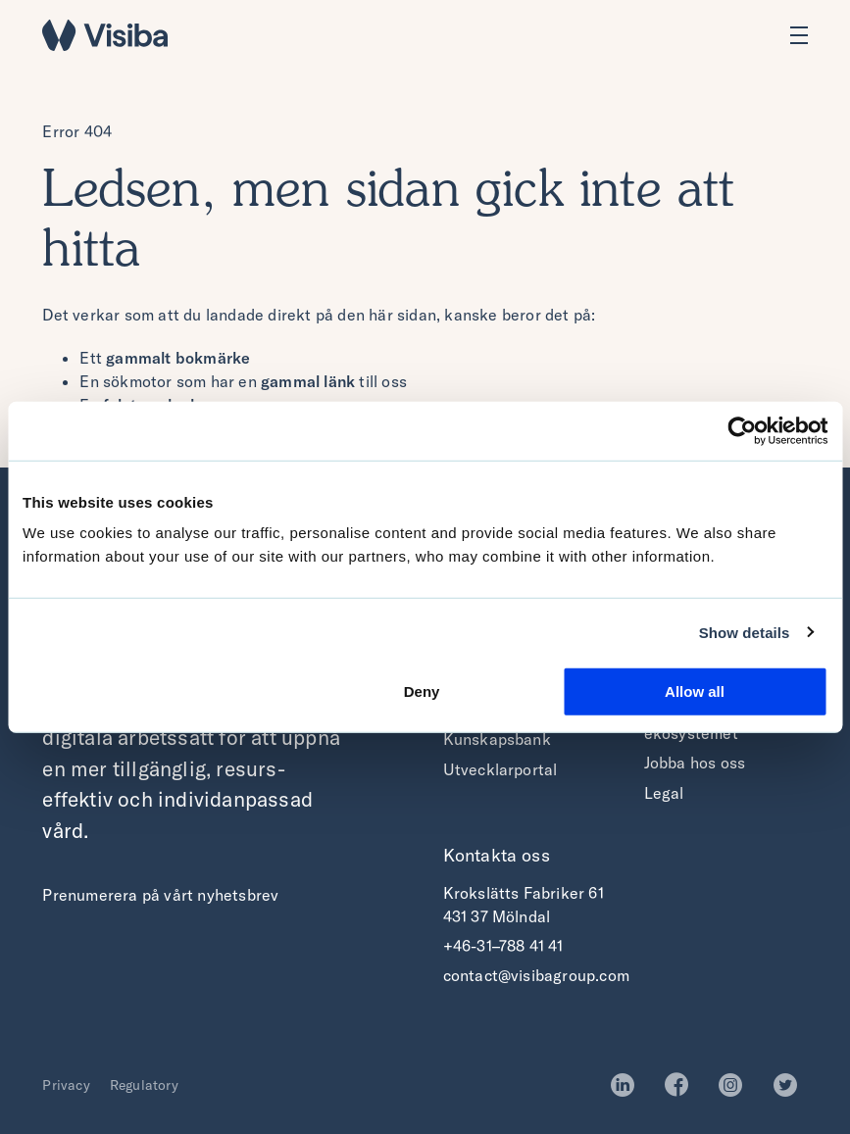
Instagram (736, 1085)
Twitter (791, 1085)
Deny (422, 691)
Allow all (695, 691)
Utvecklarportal (500, 769)
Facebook (682, 1085)
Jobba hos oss (695, 762)
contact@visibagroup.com (536, 975)
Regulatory (144, 1085)
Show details (744, 631)
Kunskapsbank (497, 739)
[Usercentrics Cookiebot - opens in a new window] (741, 430)
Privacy (65, 1085)
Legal (664, 793)
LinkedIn (628, 1085)
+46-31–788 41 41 (503, 946)
